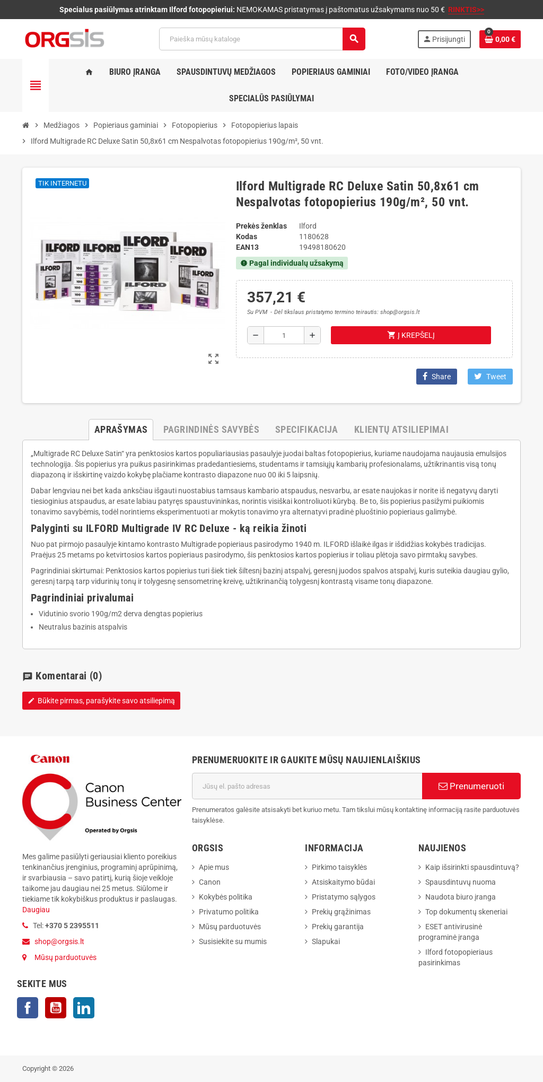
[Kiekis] (284, 335)
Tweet (490, 376)
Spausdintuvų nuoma (460, 882)
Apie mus (214, 867)
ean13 (247, 247)
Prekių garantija (338, 926)
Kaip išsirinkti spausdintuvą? (472, 867)
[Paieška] (262, 39)
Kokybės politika (225, 897)
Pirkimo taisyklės (339, 867)
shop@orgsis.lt (59, 941)
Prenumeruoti (471, 786)
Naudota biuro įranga (460, 897)
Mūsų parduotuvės (65, 957)
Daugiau (36, 909)
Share (437, 376)
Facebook (27, 1007)
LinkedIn (83, 1007)
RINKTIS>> (466, 9)
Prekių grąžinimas (341, 912)
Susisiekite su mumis (233, 941)
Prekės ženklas (261, 226)
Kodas (246, 236)
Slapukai (326, 941)
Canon (210, 882)
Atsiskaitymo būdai (343, 882)
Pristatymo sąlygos (343, 897)
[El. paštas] (307, 786)
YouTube (55, 1007)
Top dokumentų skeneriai (466, 912)
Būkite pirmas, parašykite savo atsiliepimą (101, 700)
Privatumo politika (229, 912)
